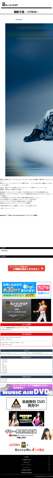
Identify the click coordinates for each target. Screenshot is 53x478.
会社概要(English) (26, 459)
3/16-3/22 (4, 369)
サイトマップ (26, 467)
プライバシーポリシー (26, 464)
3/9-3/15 (4, 367)
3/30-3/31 (4, 372)
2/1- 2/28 (4, 379)
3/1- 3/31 (4, 381)
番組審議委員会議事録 (26, 472)
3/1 (3, 363)
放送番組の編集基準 (26, 470)
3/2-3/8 (4, 365)
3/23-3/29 (4, 371)
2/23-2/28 (4, 361)
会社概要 (26, 457)
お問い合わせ (26, 462)
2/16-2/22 (4, 360)
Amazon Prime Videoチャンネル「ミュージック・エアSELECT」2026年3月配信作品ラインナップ (24, 353)
